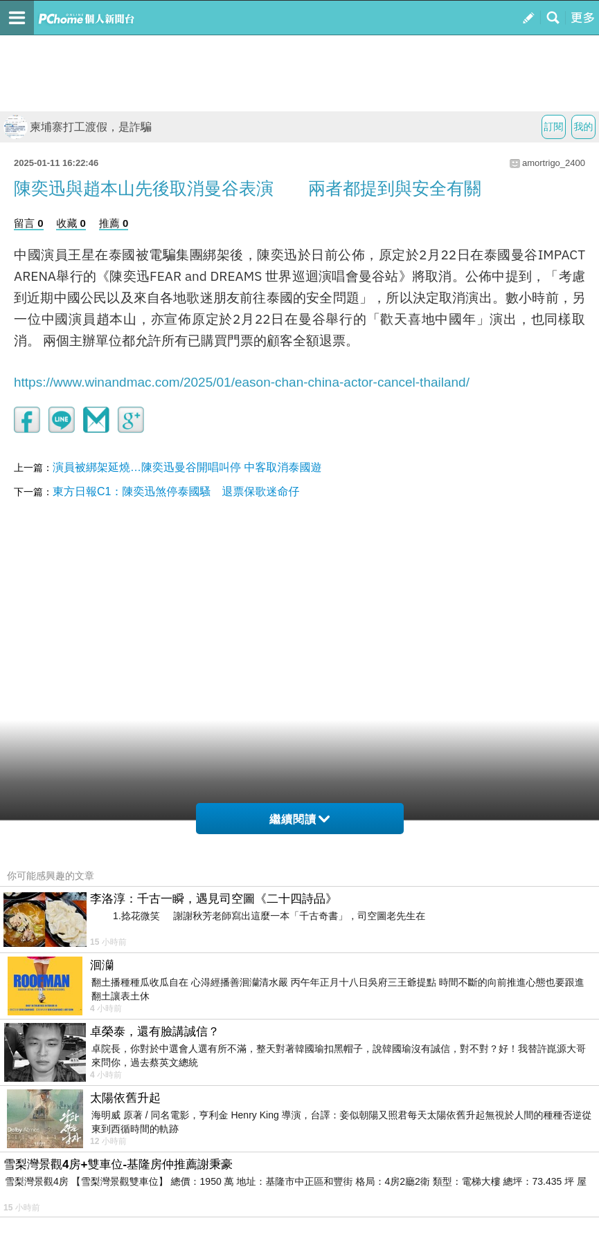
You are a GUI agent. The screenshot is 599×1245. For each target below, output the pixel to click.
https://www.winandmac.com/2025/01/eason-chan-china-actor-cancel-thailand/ (242, 382)
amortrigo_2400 (553, 163)
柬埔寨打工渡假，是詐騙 (77, 127)
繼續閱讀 (299, 819)
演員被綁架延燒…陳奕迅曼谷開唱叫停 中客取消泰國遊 (187, 467)
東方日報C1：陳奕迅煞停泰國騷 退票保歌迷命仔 (176, 491)
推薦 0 (114, 223)
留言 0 (29, 223)
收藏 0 (71, 223)
